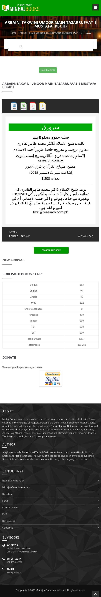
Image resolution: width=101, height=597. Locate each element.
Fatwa (5, 501)
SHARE (13, 236)
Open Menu (95, 7)
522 (82, 302)
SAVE (25, 236)
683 (82, 284)
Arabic (33, 296)
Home (13, 32)
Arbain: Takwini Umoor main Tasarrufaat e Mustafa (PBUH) (50, 32)
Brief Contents (48, 70)
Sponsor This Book (51, 250)
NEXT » (13, 232)
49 (81, 296)
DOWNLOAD (85, 236)
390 (82, 320)
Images (34, 320)
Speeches (7, 494)
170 (82, 314)
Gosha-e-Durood (10, 507)
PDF (33, 326)
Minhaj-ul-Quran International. (51, 590)
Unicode (33, 314)
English (34, 290)
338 (82, 326)
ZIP (33, 332)
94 (81, 290)
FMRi (4, 514)
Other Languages (34, 308)
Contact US (7, 527)
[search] (58, 46)
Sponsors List (8, 521)
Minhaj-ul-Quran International (16, 487)
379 (82, 332)
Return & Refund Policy (13, 480)
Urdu (33, 302)
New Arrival (13, 260)
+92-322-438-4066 (14, 562)
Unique (33, 284)
